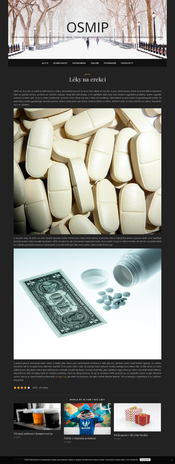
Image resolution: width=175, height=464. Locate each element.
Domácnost (60, 63)
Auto (45, 63)
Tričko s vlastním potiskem (80, 438)
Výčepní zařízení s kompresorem (33, 433)
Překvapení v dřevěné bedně (131, 435)
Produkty (127, 63)
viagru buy (62, 376)
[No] (171, 460)
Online (95, 63)
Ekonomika (79, 63)
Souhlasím (145, 460)
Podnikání (110, 63)
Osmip (87, 27)
